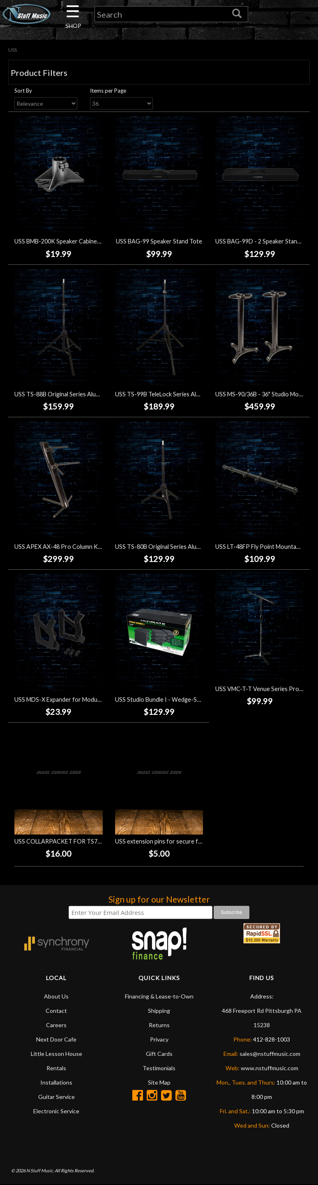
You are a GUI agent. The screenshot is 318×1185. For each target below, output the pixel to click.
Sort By (23, 90)
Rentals (56, 1067)
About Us (56, 996)
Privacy (159, 1039)
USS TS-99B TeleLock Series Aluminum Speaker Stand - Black (194, 394)
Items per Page (108, 90)
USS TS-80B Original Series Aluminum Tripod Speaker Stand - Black (202, 546)
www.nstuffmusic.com (269, 1067)
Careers (56, 1024)
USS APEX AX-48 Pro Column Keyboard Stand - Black (84, 546)
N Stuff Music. (40, 1170)
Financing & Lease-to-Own (159, 996)
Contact (56, 1010)
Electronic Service (56, 1111)
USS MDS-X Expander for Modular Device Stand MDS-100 (90, 699)
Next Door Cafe (56, 1039)
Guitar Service (56, 1096)
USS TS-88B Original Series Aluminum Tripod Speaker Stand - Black (101, 394)
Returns (159, 1024)
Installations (56, 1082)
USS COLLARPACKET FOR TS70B (59, 841)
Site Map (159, 1082)
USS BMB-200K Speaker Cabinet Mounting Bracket (81, 241)
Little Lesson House (56, 1053)
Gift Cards (159, 1053)
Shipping (159, 1010)
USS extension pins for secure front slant (169, 841)
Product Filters (39, 72)
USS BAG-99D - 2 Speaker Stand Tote (264, 241)
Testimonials (159, 1067)
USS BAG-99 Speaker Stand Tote (159, 241)
